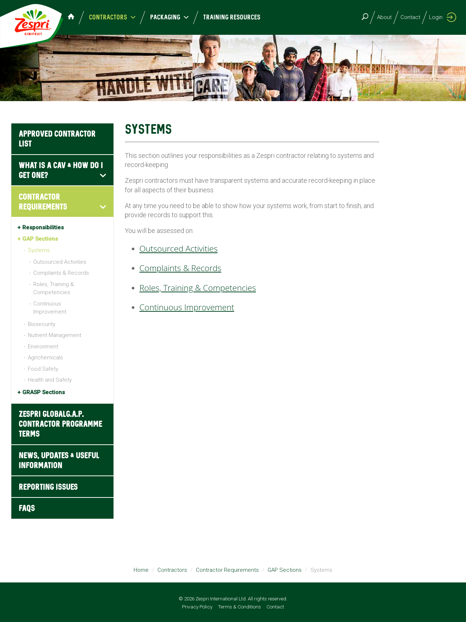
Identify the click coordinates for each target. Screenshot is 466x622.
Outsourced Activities (59, 262)
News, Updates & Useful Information (59, 461)
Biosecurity (41, 324)
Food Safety (43, 369)
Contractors (120, 17)
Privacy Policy (197, 607)
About (384, 17)
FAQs (27, 508)
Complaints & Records (61, 273)
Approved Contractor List (57, 139)
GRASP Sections (43, 392)
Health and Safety (50, 380)
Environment (43, 346)
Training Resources (240, 17)
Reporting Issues (48, 487)
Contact (410, 17)
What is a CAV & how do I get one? (61, 171)
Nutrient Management (54, 335)
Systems (39, 250)
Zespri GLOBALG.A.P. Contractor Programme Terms (60, 424)
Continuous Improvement (49, 307)
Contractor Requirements (43, 202)
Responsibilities (43, 227)
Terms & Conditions (239, 607)
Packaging (178, 17)
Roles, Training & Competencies (53, 288)
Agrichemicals (45, 357)
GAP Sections (40, 239)
